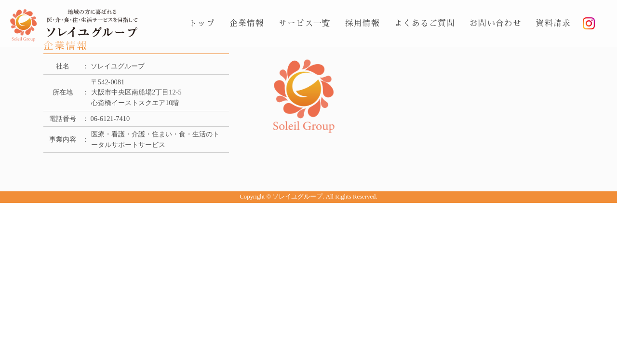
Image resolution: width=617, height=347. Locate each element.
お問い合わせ (495, 23)
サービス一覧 (305, 23)
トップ (202, 23)
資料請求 (553, 23)
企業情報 (246, 23)
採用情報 (362, 23)
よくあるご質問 (424, 23)
